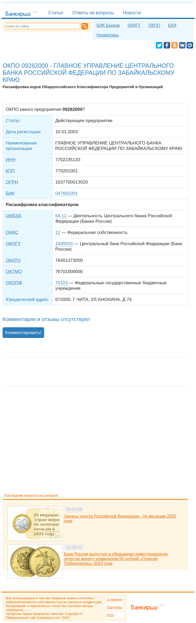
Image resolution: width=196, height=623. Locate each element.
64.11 (61, 215)
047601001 (66, 193)
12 (57, 232)
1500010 (64, 243)
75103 (61, 282)
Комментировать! (23, 332)
